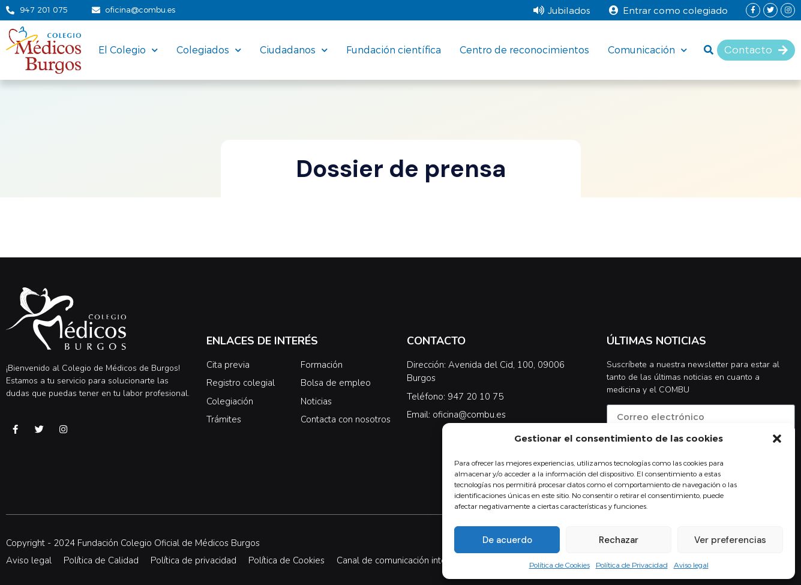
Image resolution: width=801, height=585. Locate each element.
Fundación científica (393, 49)
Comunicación (647, 50)
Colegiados (208, 50)
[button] (777, 439)
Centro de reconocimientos (524, 49)
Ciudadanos (294, 50)
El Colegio (128, 50)
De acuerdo (507, 540)
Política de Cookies (559, 564)
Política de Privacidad (632, 564)
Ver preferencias (730, 540)
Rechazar (618, 540)
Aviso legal (691, 564)
